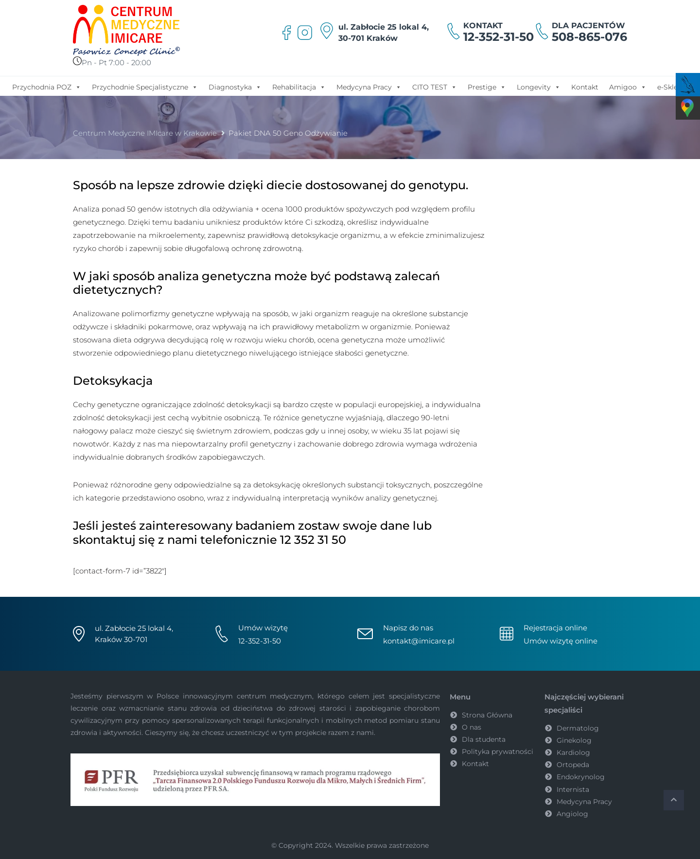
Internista (573, 789)
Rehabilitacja (299, 86)
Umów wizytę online (560, 640)
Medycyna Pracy (369, 86)
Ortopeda (573, 764)
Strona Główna (487, 715)
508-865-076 (589, 37)
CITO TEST (434, 86)
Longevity (538, 86)
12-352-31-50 (498, 37)
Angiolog (572, 813)
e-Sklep (669, 87)
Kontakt (584, 87)
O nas (471, 727)
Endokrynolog (581, 776)
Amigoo (628, 86)
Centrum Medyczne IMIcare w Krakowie (145, 133)
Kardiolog (573, 752)
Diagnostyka (235, 86)
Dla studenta (484, 739)
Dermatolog (578, 728)
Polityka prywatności (497, 751)
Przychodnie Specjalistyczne (145, 86)
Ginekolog (574, 740)
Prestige (487, 86)
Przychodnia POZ (46, 86)
